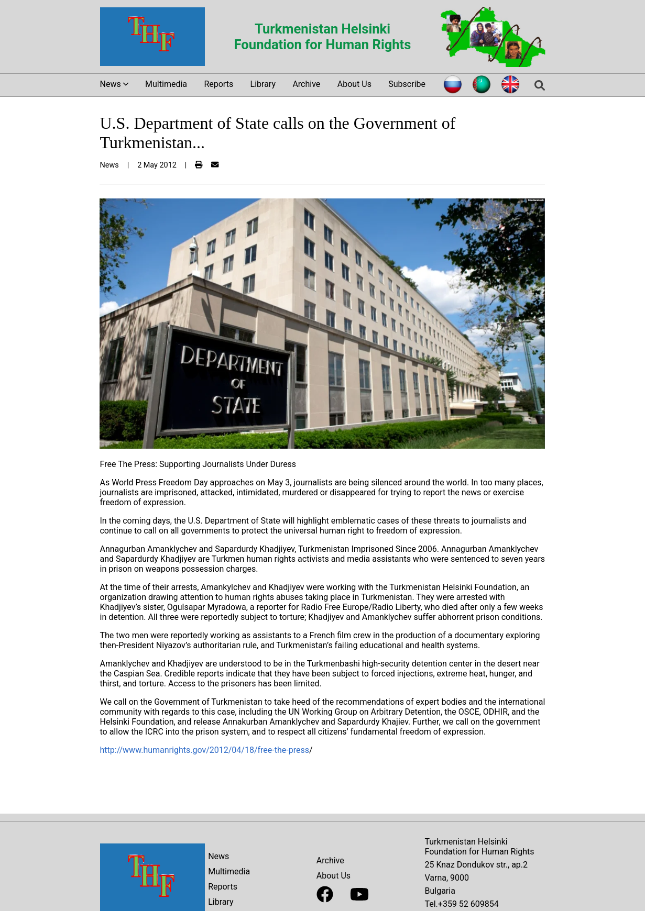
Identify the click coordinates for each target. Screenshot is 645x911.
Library (263, 84)
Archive (306, 84)
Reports (218, 84)
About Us (354, 84)
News (218, 856)
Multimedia (166, 84)
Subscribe (406, 84)
